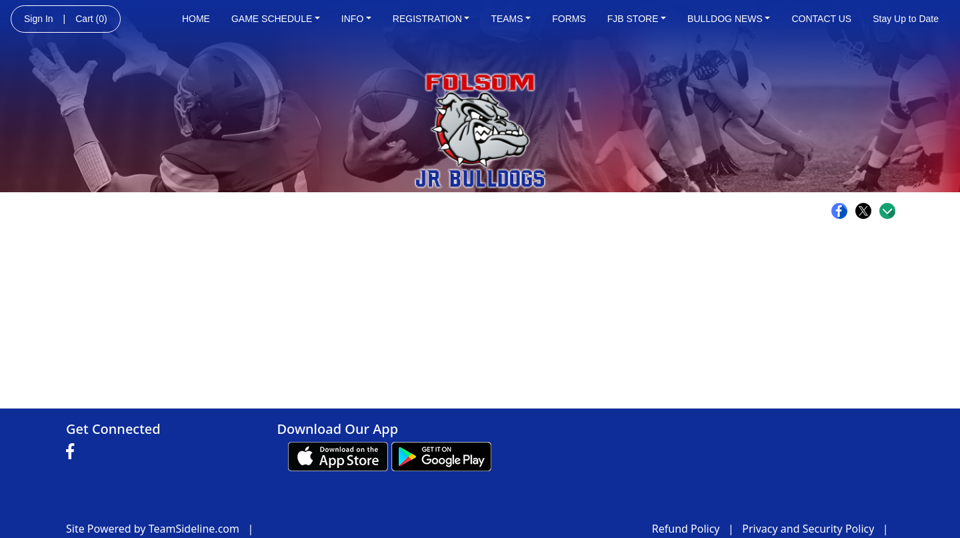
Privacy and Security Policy (808, 528)
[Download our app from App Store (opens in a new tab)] (338, 456)
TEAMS (511, 18)
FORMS (569, 18)
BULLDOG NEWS (728, 18)
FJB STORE (636, 18)
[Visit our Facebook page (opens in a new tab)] (73, 452)
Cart (91, 18)
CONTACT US (821, 18)
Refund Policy (686, 528)
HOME (196, 18)
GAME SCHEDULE (275, 18)
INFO (356, 18)
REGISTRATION (431, 18)
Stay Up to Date (906, 18)
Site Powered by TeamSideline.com (152, 528)
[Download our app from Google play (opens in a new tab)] (441, 456)
